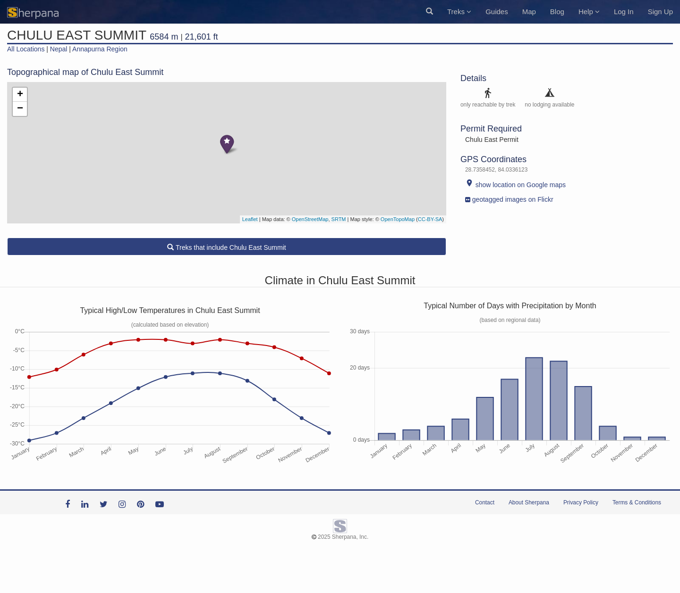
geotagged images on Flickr (509, 197)
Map (529, 12)
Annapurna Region (100, 49)
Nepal (59, 49)
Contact (484, 502)
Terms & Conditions (636, 502)
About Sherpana (529, 502)
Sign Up (660, 12)
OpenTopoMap (398, 219)
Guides (496, 12)
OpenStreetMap (310, 219)
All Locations (25, 49)
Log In (624, 12)
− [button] (20, 109)
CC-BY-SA (430, 219)
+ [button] (20, 95)
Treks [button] (459, 12)
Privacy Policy (580, 502)
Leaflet (250, 219)
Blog (557, 12)
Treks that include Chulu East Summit (226, 247)
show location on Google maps (515, 185)
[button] (429, 12)
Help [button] (589, 12)
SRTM (339, 219)
